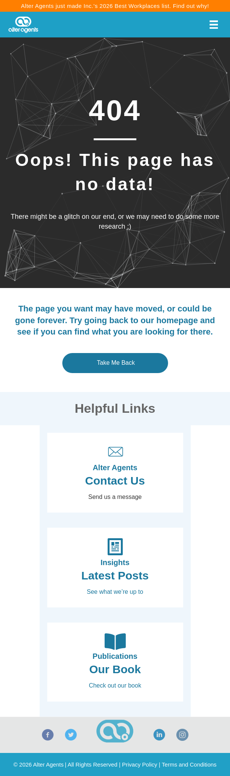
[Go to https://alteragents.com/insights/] (115, 567)
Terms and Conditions (189, 764)
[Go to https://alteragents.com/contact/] (115, 473)
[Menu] (213, 24)
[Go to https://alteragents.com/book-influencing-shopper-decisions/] (115, 662)
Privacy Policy (139, 764)
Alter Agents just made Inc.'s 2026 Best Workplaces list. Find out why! (115, 6)
